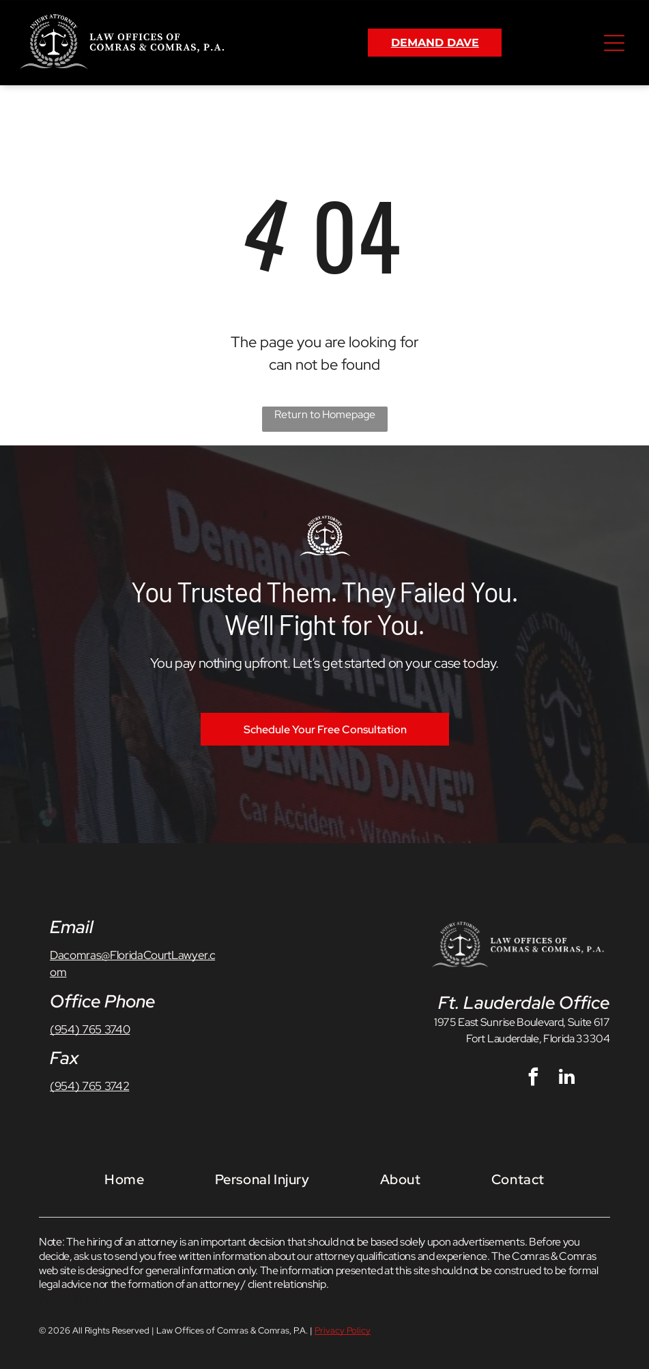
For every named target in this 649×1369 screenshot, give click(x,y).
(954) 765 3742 (89, 1085)
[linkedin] (567, 1078)
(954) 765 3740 (90, 1029)
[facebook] (534, 1078)
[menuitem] (124, 1179)
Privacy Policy (69, 1300)
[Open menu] (614, 43)
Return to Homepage (324, 414)
